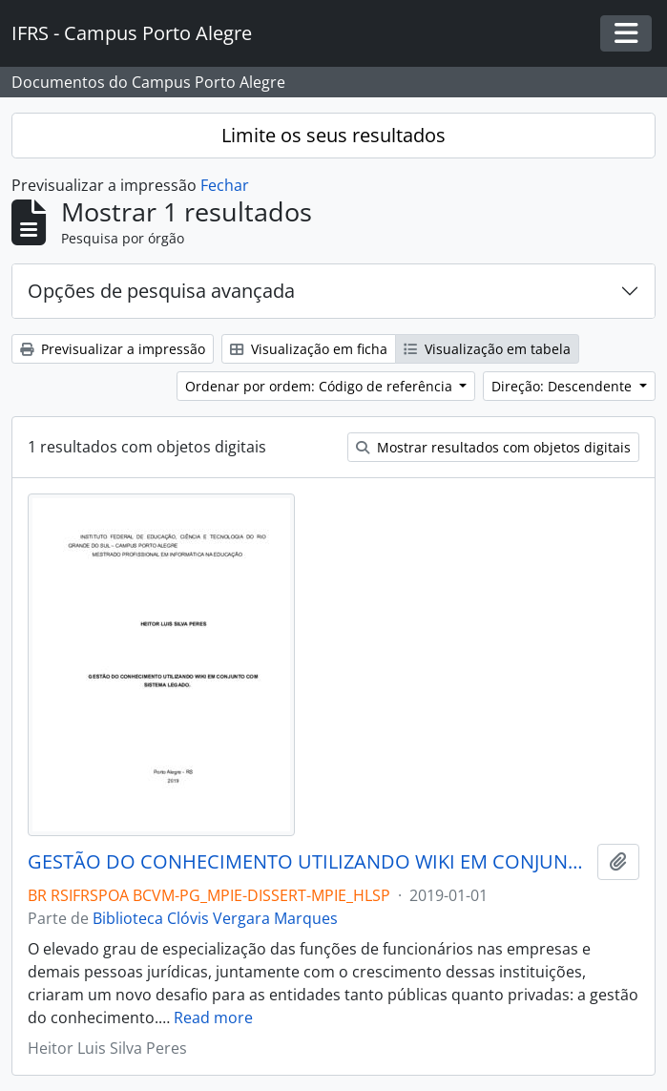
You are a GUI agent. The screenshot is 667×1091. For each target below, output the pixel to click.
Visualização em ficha (308, 349)
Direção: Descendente (563, 386)
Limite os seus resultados (333, 135)
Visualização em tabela (487, 349)
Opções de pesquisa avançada (161, 291)
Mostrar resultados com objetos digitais (493, 447)
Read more (213, 1017)
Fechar (224, 185)
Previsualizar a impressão (112, 349)
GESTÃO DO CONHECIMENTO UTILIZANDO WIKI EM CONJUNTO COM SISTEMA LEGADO (309, 861)
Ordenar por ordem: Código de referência (320, 386)
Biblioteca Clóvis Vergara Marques (215, 918)
